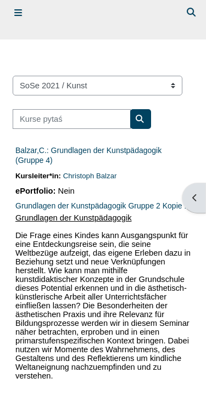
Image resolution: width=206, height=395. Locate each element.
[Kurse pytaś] (72, 119)
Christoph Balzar (90, 176)
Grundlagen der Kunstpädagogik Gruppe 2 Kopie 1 (101, 205)
